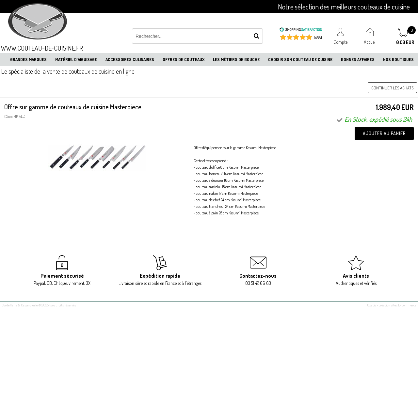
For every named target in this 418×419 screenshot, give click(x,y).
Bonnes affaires (358, 59)
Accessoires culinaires (129, 59)
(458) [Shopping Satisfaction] (318, 37)
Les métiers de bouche (236, 59)
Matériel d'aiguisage (76, 59)
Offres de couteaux (183, 59)
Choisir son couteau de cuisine (300, 59)
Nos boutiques (398, 59)
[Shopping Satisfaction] (301, 30)
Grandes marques (28, 59)
